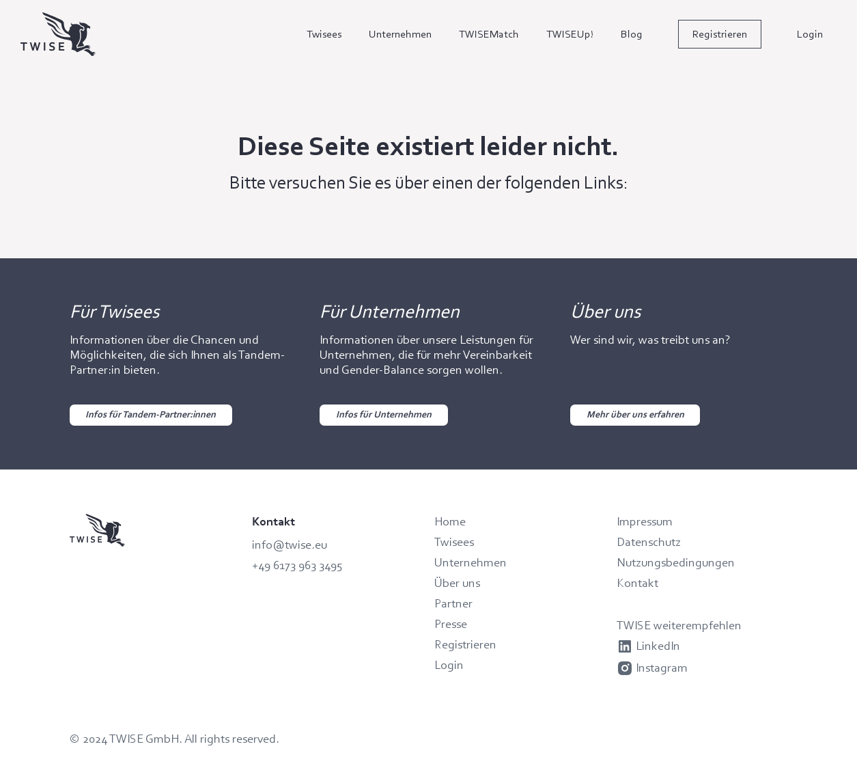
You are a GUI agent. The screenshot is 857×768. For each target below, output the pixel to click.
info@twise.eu (289, 544)
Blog (632, 33)
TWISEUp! (569, 33)
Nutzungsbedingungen (676, 562)
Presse (450, 623)
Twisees (324, 33)
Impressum (645, 521)
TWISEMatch (489, 33)
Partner (453, 603)
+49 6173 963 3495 (297, 565)
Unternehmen (400, 33)
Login (810, 33)
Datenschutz (649, 541)
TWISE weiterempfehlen (679, 625)
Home (450, 521)
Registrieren (719, 33)
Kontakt (637, 582)
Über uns (457, 582)
